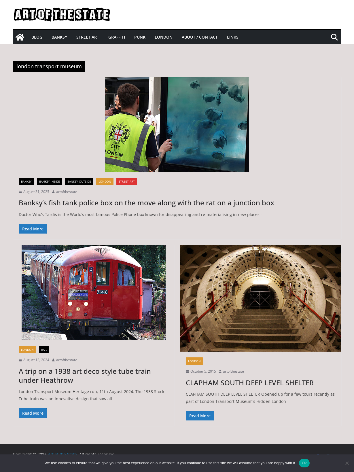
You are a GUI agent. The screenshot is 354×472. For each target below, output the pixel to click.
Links (232, 37)
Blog (36, 37)
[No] (347, 463)
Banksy (59, 37)
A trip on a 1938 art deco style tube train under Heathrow (85, 375)
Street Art (87, 37)
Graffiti (116, 37)
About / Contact (200, 37)
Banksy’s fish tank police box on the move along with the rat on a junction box (146, 202)
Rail (44, 350)
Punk (139, 37)
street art (127, 181)
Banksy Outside (79, 181)
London (164, 37)
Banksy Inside (49, 181)
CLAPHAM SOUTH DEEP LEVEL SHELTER (250, 382)
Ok (304, 463)
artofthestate (66, 191)
